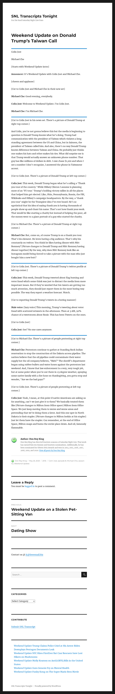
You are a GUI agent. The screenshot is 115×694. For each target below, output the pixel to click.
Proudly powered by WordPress (48, 686)
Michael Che (72, 461)
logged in (30, 486)
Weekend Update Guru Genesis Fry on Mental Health (41, 668)
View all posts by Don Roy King (52, 450)
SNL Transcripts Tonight (34, 16)
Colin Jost (53, 461)
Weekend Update (21, 463)
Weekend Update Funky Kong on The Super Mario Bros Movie (46, 671)
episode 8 (62, 461)
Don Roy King (21, 461)
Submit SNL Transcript (23, 626)
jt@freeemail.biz (34, 554)
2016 (44, 461)
